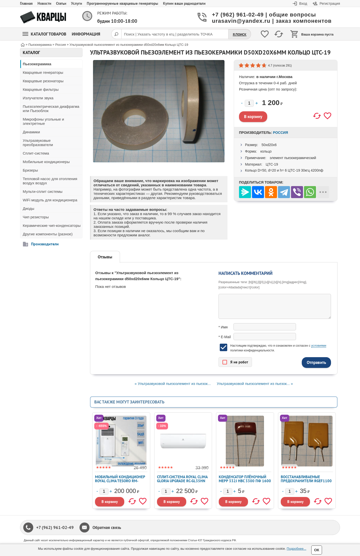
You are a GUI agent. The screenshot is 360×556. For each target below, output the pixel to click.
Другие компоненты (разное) (47, 234)
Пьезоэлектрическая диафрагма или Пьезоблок (51, 108)
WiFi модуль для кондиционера (50, 200)
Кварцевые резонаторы (43, 81)
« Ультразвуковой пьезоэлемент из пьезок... (172, 383)
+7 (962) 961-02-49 (55, 527)
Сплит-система (36, 153)
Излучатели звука (38, 98)
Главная (26, 3)
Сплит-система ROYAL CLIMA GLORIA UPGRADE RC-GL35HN (182, 478)
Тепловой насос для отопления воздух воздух (50, 181)
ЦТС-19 (272, 164)
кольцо (266, 151)
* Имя (223, 327)
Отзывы (105, 257)
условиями (318, 345)
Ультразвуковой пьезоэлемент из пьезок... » (255, 383)
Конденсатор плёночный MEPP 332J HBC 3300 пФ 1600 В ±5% (245, 480)
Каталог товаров (44, 34)
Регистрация (330, 4)
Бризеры (30, 170)
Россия (280, 133)
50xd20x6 (269, 145)
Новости (44, 3)
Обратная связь (106, 527)
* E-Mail (224, 337)
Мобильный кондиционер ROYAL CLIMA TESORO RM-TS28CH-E (120, 480)
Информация (86, 34)
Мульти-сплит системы (42, 191)
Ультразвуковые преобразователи (38, 142)
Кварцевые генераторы (43, 72)
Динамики (31, 132)
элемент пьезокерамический (293, 158)
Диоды (28, 208)
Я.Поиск (239, 34)
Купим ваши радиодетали (184, 3)
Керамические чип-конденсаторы (51, 225)
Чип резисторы (36, 217)
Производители (45, 243)
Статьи (61, 3)
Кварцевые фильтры (40, 89)
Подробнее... (296, 548)
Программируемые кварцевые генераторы (122, 3)
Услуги (76, 3)
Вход (303, 4)
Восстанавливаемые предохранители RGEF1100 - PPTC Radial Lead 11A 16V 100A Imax (306, 482)
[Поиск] (116, 34)
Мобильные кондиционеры (46, 162)
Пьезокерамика (37, 64)
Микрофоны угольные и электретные (43, 121)
